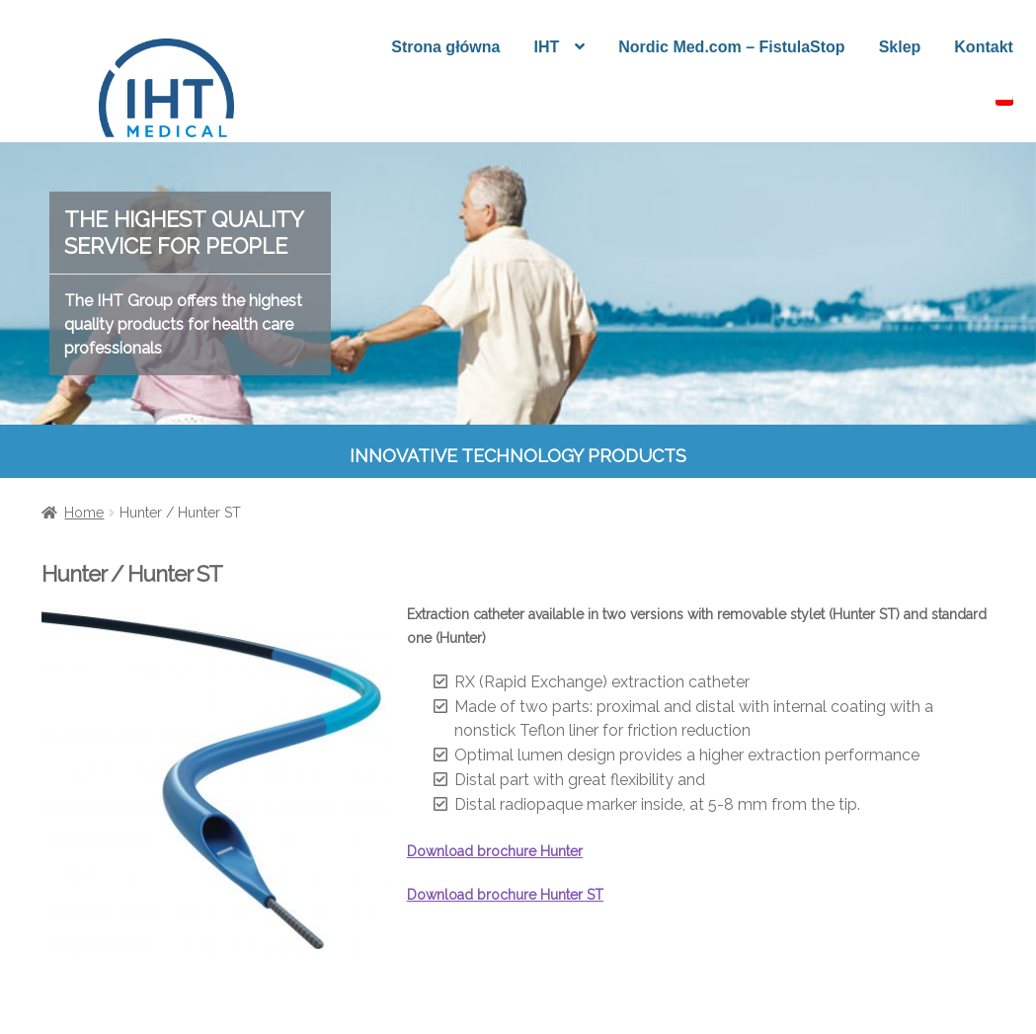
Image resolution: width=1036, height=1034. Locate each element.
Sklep (900, 47)
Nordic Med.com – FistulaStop (731, 47)
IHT (546, 47)
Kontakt (983, 47)
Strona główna (445, 47)
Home (84, 512)
